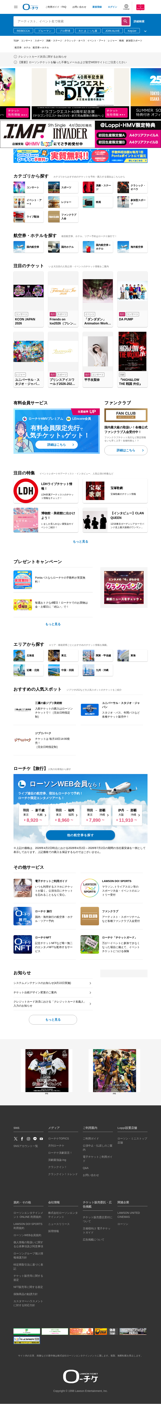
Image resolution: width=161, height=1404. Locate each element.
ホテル (27, 47)
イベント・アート (96, 40)
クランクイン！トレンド (63, 1174)
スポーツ (39, 40)
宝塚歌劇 (117, 488)
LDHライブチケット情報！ (56, 486)
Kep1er (132, 30)
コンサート (27, 40)
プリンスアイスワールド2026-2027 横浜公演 (62, 382)
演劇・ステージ (54, 40)
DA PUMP (126, 319)
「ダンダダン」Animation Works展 (97, 322)
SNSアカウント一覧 (25, 1146)
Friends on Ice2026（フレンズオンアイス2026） (63, 322)
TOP (16, 40)
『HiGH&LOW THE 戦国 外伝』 (130, 381)
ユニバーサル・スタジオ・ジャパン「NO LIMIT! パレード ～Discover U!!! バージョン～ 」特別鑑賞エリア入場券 (27, 382)
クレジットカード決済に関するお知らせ (42, 56)
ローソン (122, 1224)
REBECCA (23, 30)
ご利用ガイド (91, 1138)
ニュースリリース (59, 1224)
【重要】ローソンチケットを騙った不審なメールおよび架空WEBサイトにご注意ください (72, 62)
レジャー (112, 40)
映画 (121, 40)
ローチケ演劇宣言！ (60, 1152)
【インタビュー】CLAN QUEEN (127, 515)
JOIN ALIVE (112, 30)
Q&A (86, 1167)
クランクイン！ (57, 1167)
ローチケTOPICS (58, 1138)
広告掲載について (93, 1239)
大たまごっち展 (87, 30)
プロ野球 (65, 30)
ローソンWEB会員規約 (27, 1235)
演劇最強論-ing (57, 1159)
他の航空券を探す (80, 835)
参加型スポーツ (134, 40)
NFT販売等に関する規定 (28, 1286)
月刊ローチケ (56, 1145)
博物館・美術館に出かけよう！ (58, 515)
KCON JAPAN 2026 (25, 321)
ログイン (112, 7)
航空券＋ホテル (41, 47)
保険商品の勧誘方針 (25, 1294)
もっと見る (80, 541)
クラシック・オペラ (74, 40)
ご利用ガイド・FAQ (55, 7)
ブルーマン (44, 30)
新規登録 (97, 7)
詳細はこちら (56, 444)
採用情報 (53, 1231)
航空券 (18, 47)
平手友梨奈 (92, 379)
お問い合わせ (79, 7)
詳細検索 (139, 21)
